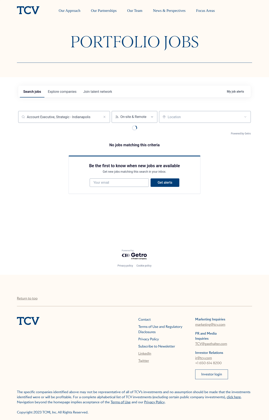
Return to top (27, 298)
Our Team (134, 10)
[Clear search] (104, 117)
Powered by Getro (241, 133)
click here (234, 397)
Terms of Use (121, 402)
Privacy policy (125, 265)
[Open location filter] (245, 117)
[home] (28, 10)
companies (62, 92)
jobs (32, 92)
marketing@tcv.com (210, 324)
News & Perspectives (169, 10)
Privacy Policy (148, 339)
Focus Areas (205, 10)
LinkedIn (144, 353)
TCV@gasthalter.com (211, 344)
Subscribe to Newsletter (156, 346)
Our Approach (69, 10)
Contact (144, 319)
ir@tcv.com (203, 358)
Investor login (211, 374)
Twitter (143, 360)
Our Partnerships (104, 10)
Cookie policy (143, 265)
